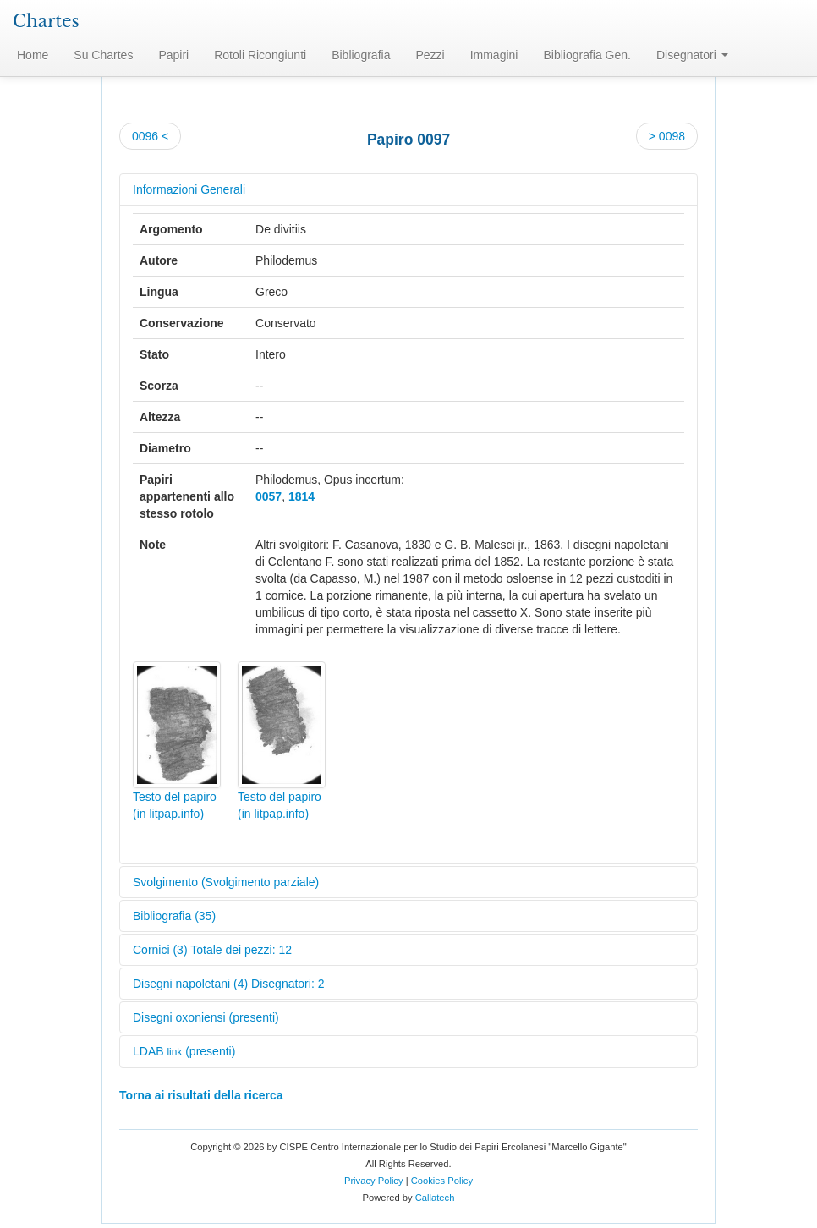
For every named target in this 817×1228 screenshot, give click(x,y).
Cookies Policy (442, 1181)
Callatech (435, 1197)
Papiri (173, 55)
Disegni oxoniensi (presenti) (206, 1017)
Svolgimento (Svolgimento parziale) (226, 882)
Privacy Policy (373, 1181)
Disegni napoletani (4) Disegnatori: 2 (228, 983)
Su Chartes (103, 55)
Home (32, 55)
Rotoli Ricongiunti (260, 55)
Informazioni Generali (189, 189)
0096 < (150, 136)
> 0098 (667, 136)
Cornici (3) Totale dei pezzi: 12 (212, 950)
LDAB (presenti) (184, 1051)
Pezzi (429, 55)
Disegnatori (692, 55)
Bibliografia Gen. (587, 55)
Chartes (46, 21)
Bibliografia (361, 55)
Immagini (494, 55)
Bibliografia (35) (174, 916)
